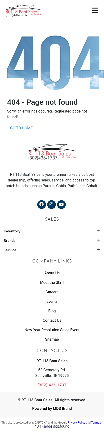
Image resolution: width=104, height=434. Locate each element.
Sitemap (52, 339)
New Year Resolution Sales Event (52, 330)
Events (52, 301)
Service (52, 250)
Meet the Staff (52, 282)
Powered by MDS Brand (52, 408)
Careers (52, 292)
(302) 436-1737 (52, 385)
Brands (52, 240)
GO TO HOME (21, 128)
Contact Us (52, 320)
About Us (52, 273)
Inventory (52, 231)
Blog (52, 311)
